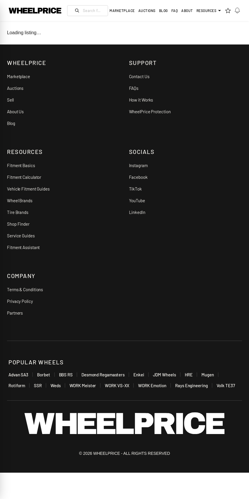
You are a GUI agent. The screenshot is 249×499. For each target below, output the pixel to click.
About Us (15, 111)
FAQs (134, 88)
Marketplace (18, 76)
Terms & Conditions (25, 289)
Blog (163, 10)
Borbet (43, 374)
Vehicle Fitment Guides (28, 188)
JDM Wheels (164, 374)
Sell (10, 99)
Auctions (15, 88)
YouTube (137, 200)
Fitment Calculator (24, 177)
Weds (56, 385)
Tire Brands (17, 212)
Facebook (138, 177)
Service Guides (21, 235)
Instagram (138, 165)
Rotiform (16, 385)
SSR (38, 385)
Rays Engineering (191, 385)
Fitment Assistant (23, 247)
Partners (15, 312)
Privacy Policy (20, 301)
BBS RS (66, 374)
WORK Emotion (152, 385)
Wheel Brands (19, 200)
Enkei (138, 374)
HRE (189, 374)
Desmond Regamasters (103, 374)
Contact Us (139, 76)
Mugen (207, 374)
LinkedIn (137, 212)
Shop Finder (18, 224)
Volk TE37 (226, 385)
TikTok (135, 188)
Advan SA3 (18, 374)
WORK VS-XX (117, 385)
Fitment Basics (21, 165)
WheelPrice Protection (150, 111)
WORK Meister (82, 385)
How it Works (141, 99)
